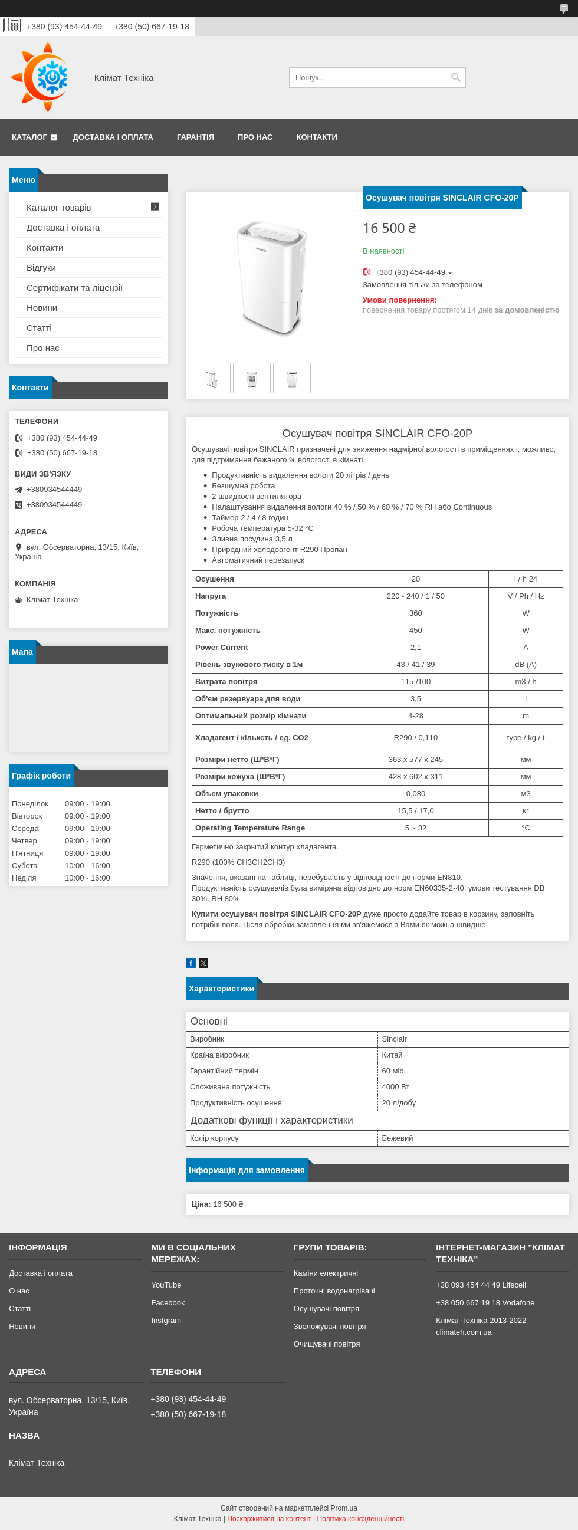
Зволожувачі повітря (330, 1326)
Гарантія (195, 137)
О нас (19, 1290)
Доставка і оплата (113, 137)
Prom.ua (344, 1508)
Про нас (255, 137)
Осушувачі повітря (326, 1308)
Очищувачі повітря (327, 1343)
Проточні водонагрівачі (334, 1290)
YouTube (166, 1285)
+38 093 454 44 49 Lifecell (481, 1285)
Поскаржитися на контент (269, 1519)
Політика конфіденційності (361, 1519)
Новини (42, 308)
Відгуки (41, 267)
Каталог (29, 137)
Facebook (168, 1302)
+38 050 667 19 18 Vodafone (485, 1302)
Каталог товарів (59, 207)
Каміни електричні (326, 1273)
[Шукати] (455, 77)
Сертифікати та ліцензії (75, 288)
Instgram (166, 1320)
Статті (39, 328)
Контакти (316, 137)
